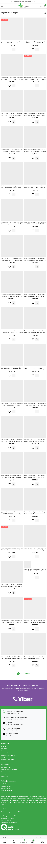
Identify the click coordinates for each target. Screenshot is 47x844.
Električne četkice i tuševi (30, 77)
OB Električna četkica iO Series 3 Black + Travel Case (17, 296)
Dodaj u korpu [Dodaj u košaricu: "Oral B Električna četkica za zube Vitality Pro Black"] (13, 194)
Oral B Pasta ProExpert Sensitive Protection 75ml (16, 115)
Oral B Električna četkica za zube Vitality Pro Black (16, 188)
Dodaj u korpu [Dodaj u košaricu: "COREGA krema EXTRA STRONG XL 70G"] (37, 411)
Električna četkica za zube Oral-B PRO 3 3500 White (17, 550)
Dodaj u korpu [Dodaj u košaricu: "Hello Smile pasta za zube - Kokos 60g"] (37, 484)
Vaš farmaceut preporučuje (9, 769)
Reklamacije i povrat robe (8, 793)
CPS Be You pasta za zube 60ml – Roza (13, 224)
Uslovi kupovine (5, 788)
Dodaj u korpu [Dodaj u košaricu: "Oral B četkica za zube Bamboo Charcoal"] (37, 577)
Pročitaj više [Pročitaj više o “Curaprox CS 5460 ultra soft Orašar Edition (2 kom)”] (13, 49)
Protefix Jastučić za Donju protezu (11, 260)
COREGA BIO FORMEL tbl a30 (11, 151)
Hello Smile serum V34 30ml (11, 405)
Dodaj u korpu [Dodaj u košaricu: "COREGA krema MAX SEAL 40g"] (37, 49)
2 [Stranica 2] (21, 673)
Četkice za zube (5, 41)
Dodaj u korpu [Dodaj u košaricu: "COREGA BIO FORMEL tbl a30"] (13, 158)
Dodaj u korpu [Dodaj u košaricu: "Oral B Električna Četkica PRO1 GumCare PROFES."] (13, 484)
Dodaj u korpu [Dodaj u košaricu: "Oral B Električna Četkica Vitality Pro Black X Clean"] (37, 556)
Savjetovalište (5, 753)
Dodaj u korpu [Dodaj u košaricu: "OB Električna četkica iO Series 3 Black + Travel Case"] (13, 303)
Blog (2, 751)
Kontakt (3, 757)
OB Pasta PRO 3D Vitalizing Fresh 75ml (12, 79)
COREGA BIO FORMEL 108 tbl (35, 224)
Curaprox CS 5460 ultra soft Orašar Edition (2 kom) (16, 43)
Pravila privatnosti (6, 786)
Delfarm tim (4, 748)
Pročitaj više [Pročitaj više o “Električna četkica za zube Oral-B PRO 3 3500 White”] (13, 556)
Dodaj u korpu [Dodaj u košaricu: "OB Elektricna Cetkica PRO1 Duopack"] (37, 375)
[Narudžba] (45, 13)
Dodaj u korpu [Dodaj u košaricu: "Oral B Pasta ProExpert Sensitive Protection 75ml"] (13, 122)
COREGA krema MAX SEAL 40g (35, 43)
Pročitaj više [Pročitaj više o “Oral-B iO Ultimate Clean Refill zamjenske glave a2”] (37, 629)
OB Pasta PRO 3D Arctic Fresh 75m (11, 622)
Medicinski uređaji (41, 77)
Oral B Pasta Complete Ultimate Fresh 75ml (14, 441)
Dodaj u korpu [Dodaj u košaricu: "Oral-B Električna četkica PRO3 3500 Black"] (37, 447)
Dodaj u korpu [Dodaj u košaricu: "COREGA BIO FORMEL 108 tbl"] (37, 230)
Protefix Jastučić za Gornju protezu (35, 151)
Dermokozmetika (6, 772)
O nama (3, 746)
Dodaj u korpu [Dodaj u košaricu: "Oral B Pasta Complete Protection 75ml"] (37, 339)
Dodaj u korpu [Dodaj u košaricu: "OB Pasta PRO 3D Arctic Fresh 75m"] (13, 629)
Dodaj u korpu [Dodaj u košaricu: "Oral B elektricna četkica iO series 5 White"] (37, 194)
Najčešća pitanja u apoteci (8, 755)
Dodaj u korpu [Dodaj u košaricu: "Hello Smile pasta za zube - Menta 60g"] (37, 665)
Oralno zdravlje (41, 41)
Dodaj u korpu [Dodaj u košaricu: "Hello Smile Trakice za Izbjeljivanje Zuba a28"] (37, 520)
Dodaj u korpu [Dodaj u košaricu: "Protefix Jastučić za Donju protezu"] (13, 266)
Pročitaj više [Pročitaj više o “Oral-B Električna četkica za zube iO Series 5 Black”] (37, 85)
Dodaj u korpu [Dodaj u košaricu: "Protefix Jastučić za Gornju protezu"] (37, 158)
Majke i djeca (4, 776)
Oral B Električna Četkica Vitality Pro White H (14, 658)
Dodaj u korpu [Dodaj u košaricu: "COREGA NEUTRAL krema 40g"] (13, 520)
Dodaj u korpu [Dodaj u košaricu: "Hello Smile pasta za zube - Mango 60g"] (37, 122)
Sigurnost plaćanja (6, 791)
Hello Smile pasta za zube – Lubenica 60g (14, 586)
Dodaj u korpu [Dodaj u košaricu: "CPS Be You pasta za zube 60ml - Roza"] (13, 230)
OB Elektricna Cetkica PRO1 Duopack (35, 369)
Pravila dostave (5, 784)
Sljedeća (28, 673)
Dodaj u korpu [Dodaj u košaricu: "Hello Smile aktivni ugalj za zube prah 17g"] (37, 303)
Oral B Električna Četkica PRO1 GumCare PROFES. (16, 477)
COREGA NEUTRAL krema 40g (12, 514)
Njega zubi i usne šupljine (15, 41)
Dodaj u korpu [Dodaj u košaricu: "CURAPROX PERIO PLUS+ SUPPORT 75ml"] (37, 266)
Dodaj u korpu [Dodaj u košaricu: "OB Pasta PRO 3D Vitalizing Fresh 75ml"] (13, 85)
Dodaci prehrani (5, 774)
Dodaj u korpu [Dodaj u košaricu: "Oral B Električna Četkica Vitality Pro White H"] (13, 665)
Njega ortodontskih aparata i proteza (33, 149)
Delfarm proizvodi (6, 767)
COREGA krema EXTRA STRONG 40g (12, 333)
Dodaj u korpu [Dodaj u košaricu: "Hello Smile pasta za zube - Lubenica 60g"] (13, 592)
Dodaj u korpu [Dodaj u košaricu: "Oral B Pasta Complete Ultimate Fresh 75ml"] (13, 447)
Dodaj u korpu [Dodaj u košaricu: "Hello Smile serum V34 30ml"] (13, 411)
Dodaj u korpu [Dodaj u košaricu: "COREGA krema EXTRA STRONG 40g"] (13, 339)
